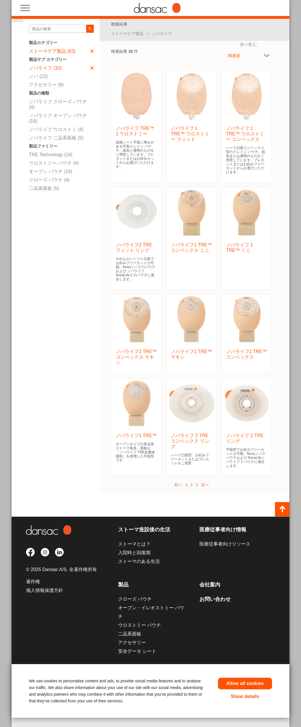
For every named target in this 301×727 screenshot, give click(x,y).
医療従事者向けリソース (224, 543)
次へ (205, 484)
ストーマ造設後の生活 (144, 529)
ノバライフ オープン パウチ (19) (58, 118)
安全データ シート (137, 651)
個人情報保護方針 (44, 590)
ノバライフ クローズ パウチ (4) (58, 104)
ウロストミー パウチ (139, 625)
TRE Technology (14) (50, 154)
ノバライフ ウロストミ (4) (56, 129)
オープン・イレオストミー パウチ (151, 612)
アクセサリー (132, 642)
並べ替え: (248, 44)
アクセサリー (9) (46, 84)
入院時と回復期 (134, 552)
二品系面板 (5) (44, 188)
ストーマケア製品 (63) (61, 51)
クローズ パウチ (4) (49, 179)
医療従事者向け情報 (222, 529)
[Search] (90, 29)
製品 (123, 585)
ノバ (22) (38, 76)
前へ (178, 484)
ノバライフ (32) (61, 68)
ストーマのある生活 (139, 561)
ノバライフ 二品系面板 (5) (56, 137)
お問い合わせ (215, 599)
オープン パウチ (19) (50, 171)
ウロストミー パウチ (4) (54, 163)
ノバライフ (162, 33)
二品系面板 (129, 633)
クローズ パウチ (135, 599)
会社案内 (209, 585)
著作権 (33, 581)
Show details (245, 696)
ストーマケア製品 (127, 33)
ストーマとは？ (134, 543)
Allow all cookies (245, 683)
